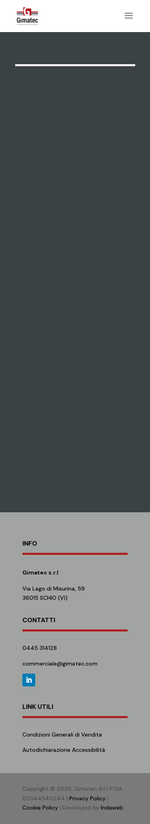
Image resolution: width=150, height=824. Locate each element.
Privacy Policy (87, 798)
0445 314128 (39, 647)
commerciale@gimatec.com (60, 663)
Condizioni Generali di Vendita (62, 734)
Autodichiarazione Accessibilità (63, 749)
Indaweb (112, 807)
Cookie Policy (40, 807)
